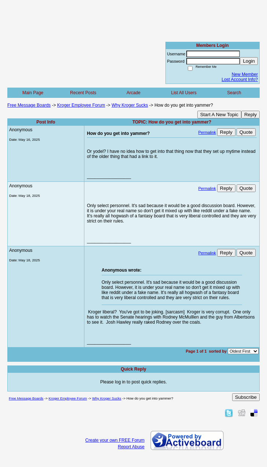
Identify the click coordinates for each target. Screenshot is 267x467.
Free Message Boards (29, 105)
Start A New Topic (219, 114)
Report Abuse (131, 446)
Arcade (133, 92)
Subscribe (246, 397)
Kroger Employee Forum (81, 105)
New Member (245, 74)
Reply (250, 114)
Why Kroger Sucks (129, 105)
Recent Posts (83, 92)
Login (249, 61)
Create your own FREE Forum (115, 440)
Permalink (207, 132)
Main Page (32, 92)
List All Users (183, 92)
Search (234, 92)
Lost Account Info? (240, 79)
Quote (246, 132)
